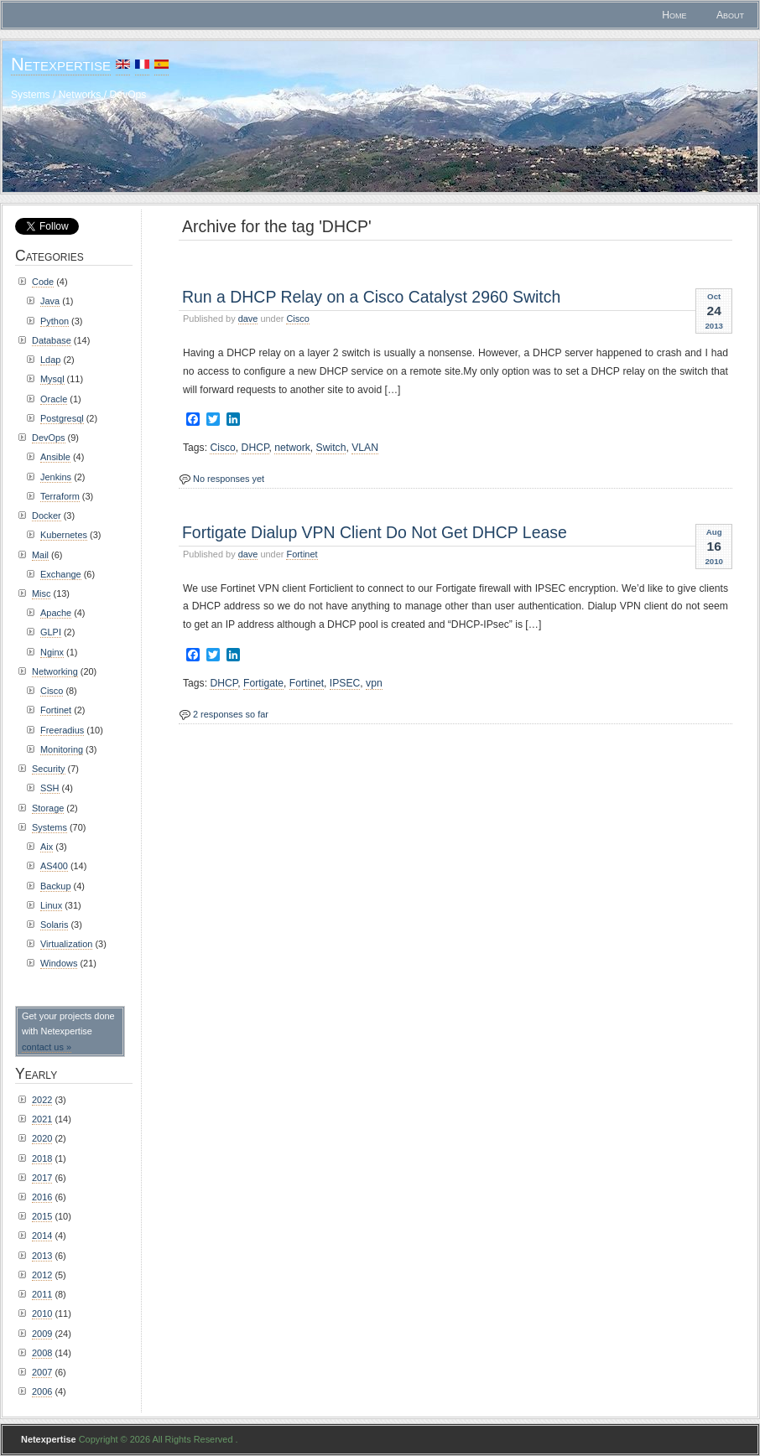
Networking (55, 671)
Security (48, 769)
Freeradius (62, 730)
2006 (42, 1391)
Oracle (53, 399)
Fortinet (301, 554)
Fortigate (263, 683)
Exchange (60, 574)
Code (43, 282)
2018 (42, 1158)
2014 (42, 1236)
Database (51, 340)
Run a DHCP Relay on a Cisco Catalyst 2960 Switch (371, 297)
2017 (42, 1178)
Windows (58, 963)
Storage (48, 808)
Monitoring (61, 749)
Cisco (297, 318)
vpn (374, 683)
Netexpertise (61, 64)
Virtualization (66, 944)
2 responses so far (230, 714)
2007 (42, 1372)
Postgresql (62, 418)
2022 (42, 1100)
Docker (46, 515)
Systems (49, 827)
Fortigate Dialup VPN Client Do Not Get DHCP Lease (374, 532)
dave (248, 318)
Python (54, 321)
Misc (41, 593)
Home (674, 15)
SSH (50, 788)
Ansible (55, 457)
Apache (55, 613)
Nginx (52, 652)
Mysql (52, 379)
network (292, 447)
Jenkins (55, 477)
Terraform (60, 496)
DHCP (255, 447)
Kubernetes (63, 535)
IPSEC (345, 683)
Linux (51, 905)
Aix (46, 847)
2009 (42, 1334)
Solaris (54, 925)
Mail (40, 555)
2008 (42, 1353)
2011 (42, 1294)
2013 (42, 1256)
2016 (42, 1197)
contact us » (46, 1047)
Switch (331, 447)
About (730, 15)
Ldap (50, 360)
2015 (42, 1216)
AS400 (54, 866)
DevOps (48, 438)
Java (50, 301)
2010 (42, 1313)
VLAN (364, 447)
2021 (42, 1119)
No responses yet (228, 479)
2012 (42, 1275)
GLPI (50, 632)
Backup (55, 886)
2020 (42, 1138)
